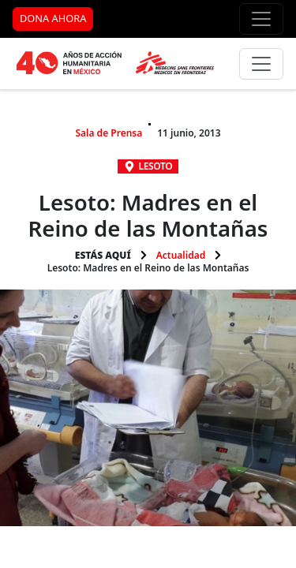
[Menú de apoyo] (261, 19)
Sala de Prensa (108, 133)
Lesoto (156, 166)
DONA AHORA (53, 18)
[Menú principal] (261, 64)
